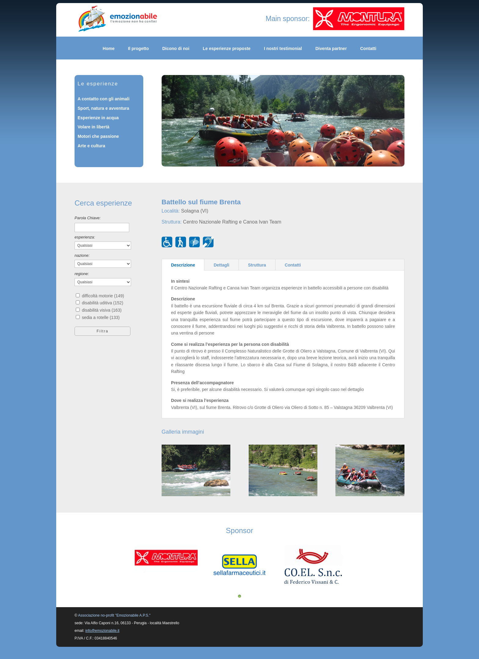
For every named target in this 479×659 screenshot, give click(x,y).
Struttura (257, 265)
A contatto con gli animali (104, 98)
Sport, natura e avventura (103, 108)
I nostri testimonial (283, 48)
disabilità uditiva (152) (102, 302)
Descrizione (183, 265)
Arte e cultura (91, 145)
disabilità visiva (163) (102, 310)
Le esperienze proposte (226, 48)
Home (109, 48)
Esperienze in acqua (98, 117)
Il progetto (138, 48)
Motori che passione (98, 136)
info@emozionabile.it (102, 631)
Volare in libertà (93, 126)
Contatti (368, 48)
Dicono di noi (175, 48)
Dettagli (221, 265)
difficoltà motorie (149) (103, 295)
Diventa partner (331, 48)
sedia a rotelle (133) (101, 317)
